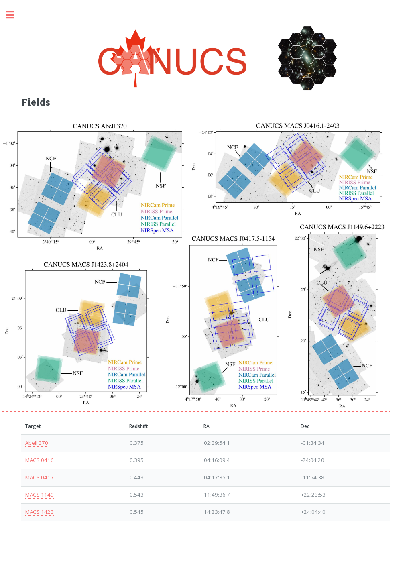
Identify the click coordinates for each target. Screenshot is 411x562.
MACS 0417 (39, 477)
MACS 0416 (39, 460)
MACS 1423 (39, 511)
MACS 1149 (39, 494)
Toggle (14, 15)
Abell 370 (36, 442)
